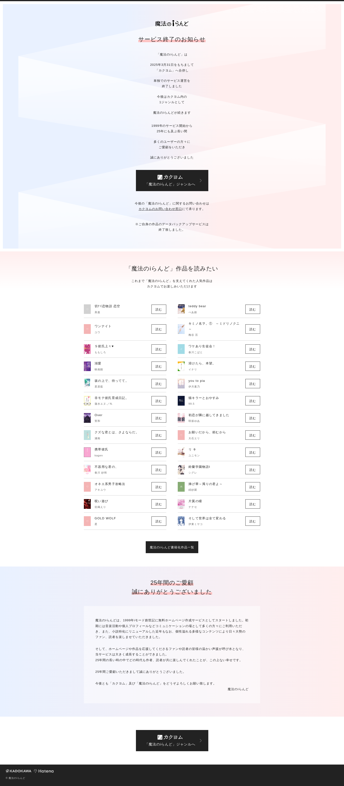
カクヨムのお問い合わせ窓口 (160, 209)
